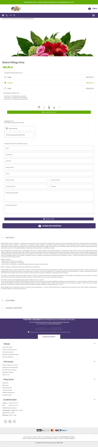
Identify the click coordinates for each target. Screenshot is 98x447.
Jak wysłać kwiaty (7, 347)
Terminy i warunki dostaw (9, 349)
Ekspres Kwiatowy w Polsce (10, 365)
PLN (11, 15)
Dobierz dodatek (52, 112)
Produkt (8, 237)
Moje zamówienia (7, 387)
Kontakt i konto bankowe (9, 370)
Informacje (49, 361)
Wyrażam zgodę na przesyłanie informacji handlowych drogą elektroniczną (50, 332)
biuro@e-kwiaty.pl (12, 408)
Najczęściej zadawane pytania (10, 354)
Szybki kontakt (49, 399)
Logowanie (5, 383)
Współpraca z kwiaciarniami (10, 367)
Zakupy (49, 344)
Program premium (7, 390)
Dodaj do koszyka (49, 225)
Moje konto (49, 379)
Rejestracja (5, 385)
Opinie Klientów (11, 308)
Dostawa (8, 300)
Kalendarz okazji (6, 395)
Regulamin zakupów (7, 372)
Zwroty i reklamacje (7, 357)
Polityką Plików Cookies (67, 437)
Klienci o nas (5, 374)
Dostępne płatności (7, 352)
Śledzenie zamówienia (8, 392)
